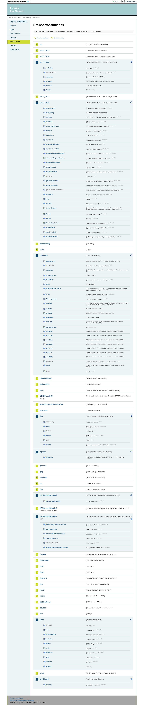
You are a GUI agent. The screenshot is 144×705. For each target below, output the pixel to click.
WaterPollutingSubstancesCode (57, 547)
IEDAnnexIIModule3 (48, 508)
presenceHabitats (52, 181)
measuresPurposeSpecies (55, 158)
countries (49, 77)
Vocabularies (15, 42)
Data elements (15, 34)
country (49, 684)
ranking (48, 203)
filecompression (51, 299)
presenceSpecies (52, 185)
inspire (43, 554)
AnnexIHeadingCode (53, 501)
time (47, 657)
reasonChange (51, 208)
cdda (42, 250)
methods (49, 81)
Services (13, 46)
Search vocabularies (42, 38)
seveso (43, 608)
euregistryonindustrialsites (51, 404)
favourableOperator (53, 126)
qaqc (48, 199)
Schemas (13, 38)
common (44, 256)
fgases (43, 452)
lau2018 (43, 578)
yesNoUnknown (51, 236)
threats (48, 214)
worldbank (44, 679)
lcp (41, 584)
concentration (51, 634)
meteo (48, 648)
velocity (49, 661)
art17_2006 (44, 62)
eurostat (43, 410)
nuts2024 (49, 357)
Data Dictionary (26, 17)
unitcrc (48, 444)
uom (42, 620)
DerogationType (51, 529)
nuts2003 (49, 331)
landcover (44, 560)
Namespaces (14, 50)
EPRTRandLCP (46, 396)
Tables (12, 30)
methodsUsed (51, 167)
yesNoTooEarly (51, 232)
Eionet (18, 17)
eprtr (42, 390)
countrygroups (51, 275)
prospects (49, 194)
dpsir (48, 284)
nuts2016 (49, 348)
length (48, 643)
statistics (49, 652)
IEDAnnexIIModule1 (48, 495)
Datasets (13, 26)
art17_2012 (44, 97)
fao (41, 416)
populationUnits (51, 171)
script (48, 365)
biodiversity (45, 244)
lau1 (42, 566)
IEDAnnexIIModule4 (48, 516)
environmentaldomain (53, 288)
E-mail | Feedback (16, 698)
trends (48, 90)
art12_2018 (44, 56)
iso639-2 (49, 303)
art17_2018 (44, 103)
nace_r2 (49, 322)
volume (48, 666)
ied (41, 489)
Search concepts (59, 38)
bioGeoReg (50, 113)
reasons (49, 85)
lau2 (42, 572)
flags (48, 426)
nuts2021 (49, 352)
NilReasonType (51, 327)
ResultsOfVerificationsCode (55, 534)
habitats (49, 130)
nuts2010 (49, 340)
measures (49, 140)
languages (49, 317)
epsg (48, 294)
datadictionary (46, 378)
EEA (19, 1)
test (41, 614)
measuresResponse (53, 162)
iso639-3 (49, 309)
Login (116, 1)
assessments (50, 108)
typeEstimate (50, 227)
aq (41, 44)
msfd (42, 590)
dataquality (45, 384)
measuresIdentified (52, 144)
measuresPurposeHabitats (55, 153)
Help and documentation (18, 22)
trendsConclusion (52, 223)
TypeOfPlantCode (52, 538)
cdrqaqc (49, 117)
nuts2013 (49, 344)
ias (41, 484)
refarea (48, 435)
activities (49, 68)
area (47, 630)
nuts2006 (49, 335)
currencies (50, 279)
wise (42, 673)
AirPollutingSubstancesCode (56, 524)
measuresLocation (52, 149)
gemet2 (43, 466)
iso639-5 (49, 313)
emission (49, 639)
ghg (41, 472)
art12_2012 (44, 50)
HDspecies (50, 135)
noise (42, 596)
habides (43, 478)
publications (45, 602)
